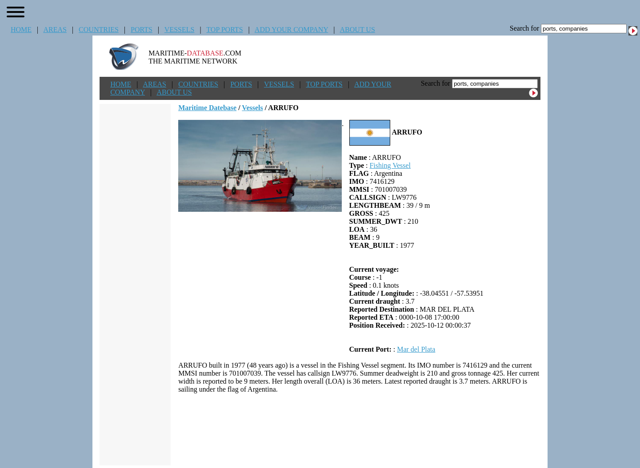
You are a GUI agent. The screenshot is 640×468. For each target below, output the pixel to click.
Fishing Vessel (390, 165)
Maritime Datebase (207, 107)
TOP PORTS (224, 29)
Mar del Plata (416, 349)
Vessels (252, 107)
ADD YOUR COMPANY (291, 29)
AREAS (54, 29)
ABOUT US (357, 29)
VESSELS (179, 29)
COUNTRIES (99, 29)
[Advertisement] (359, 429)
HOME (21, 29)
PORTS (141, 29)
